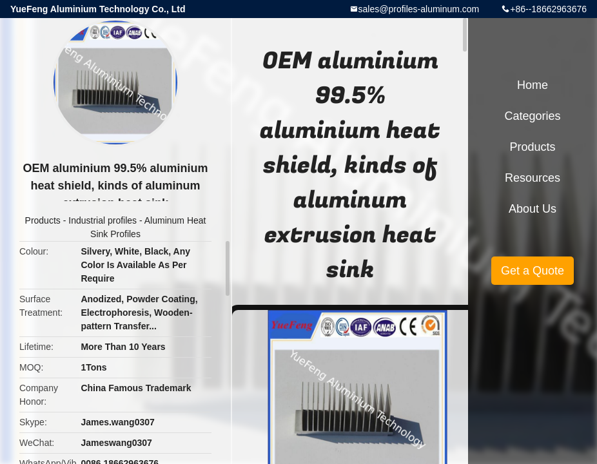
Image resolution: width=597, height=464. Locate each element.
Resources (532, 177)
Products (43, 220)
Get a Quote (532, 270)
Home (532, 85)
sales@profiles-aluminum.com (419, 9)
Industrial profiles (102, 220)
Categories (532, 116)
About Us (532, 208)
